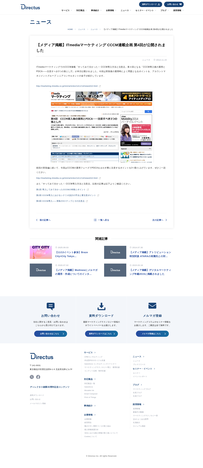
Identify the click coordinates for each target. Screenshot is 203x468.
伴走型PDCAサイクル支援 (95, 365)
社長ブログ (138, 399)
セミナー (137, 379)
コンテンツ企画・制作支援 (95, 377)
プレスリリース (139, 370)
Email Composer (91, 402)
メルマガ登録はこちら (151, 337)
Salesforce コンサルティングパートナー (101, 369)
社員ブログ (138, 403)
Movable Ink (89, 398)
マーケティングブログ (142, 396)
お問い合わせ (172, 4)
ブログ (163, 10)
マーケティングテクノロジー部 (146, 424)
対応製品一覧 (90, 390)
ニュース (125, 10)
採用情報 (177, 10)
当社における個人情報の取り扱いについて (102, 444)
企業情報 (110, 10)
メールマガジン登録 (38, 410)
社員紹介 (137, 432)
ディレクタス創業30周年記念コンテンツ (52, 392)
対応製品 (80, 10)
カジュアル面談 (139, 436)
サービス (65, 10)
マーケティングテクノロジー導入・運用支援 (103, 373)
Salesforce (89, 394)
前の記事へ (46, 220)
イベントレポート (140, 382)
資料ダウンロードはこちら (100, 337)
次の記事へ (157, 220)
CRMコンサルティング (94, 362)
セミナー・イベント (144, 10)
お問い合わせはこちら (49, 337)
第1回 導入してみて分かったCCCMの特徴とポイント (62, 189)
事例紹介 (95, 10)
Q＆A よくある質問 (141, 428)
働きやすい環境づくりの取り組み (98, 436)
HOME (68, 29)
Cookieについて (91, 448)
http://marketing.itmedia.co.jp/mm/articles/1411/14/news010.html (70, 86)
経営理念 (88, 432)
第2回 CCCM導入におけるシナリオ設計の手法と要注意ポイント (68, 195)
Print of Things (90, 406)
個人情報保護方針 (92, 440)
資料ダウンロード (149, 4)
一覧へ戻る (104, 220)
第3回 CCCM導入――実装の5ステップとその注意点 (62, 201)
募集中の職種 (138, 420)
